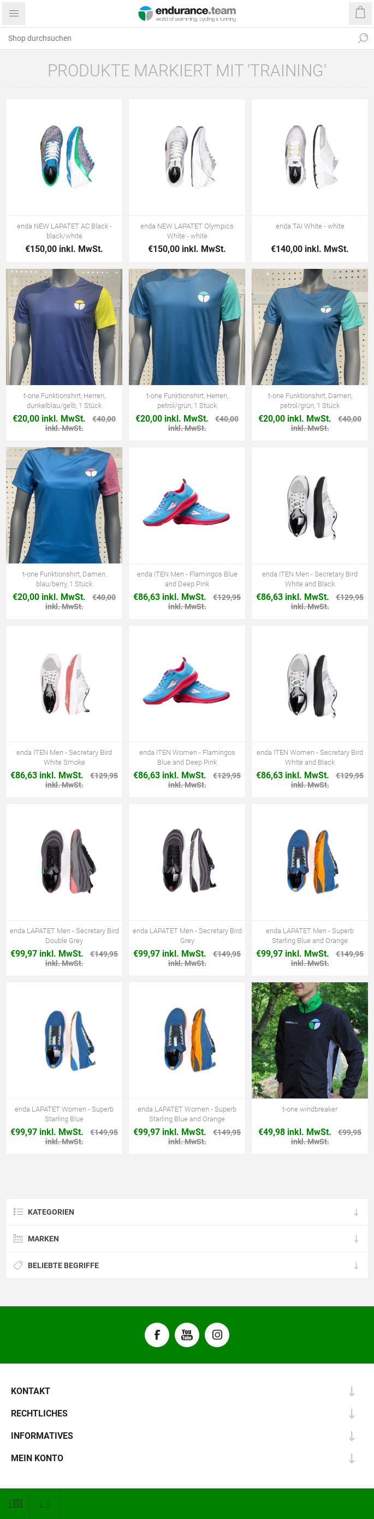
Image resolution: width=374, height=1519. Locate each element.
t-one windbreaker (309, 1109)
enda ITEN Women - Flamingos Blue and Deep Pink (187, 757)
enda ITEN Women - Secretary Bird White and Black (310, 757)
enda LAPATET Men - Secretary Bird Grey (187, 936)
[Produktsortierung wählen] (45, 1504)
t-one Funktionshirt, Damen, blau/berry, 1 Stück (64, 579)
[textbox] (176, 38)
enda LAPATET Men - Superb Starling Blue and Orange (310, 936)
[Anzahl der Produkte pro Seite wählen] (15, 1504)
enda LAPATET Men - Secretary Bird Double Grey (64, 936)
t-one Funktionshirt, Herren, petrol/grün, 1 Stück (187, 401)
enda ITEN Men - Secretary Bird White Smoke (64, 757)
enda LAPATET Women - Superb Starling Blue (64, 1114)
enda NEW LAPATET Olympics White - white (187, 231)
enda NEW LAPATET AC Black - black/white (64, 231)
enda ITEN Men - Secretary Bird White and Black (310, 579)
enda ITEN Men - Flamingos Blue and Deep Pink (187, 579)
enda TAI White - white (310, 226)
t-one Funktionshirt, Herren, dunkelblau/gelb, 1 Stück (64, 401)
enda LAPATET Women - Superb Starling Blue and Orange (187, 1114)
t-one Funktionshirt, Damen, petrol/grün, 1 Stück (310, 401)
